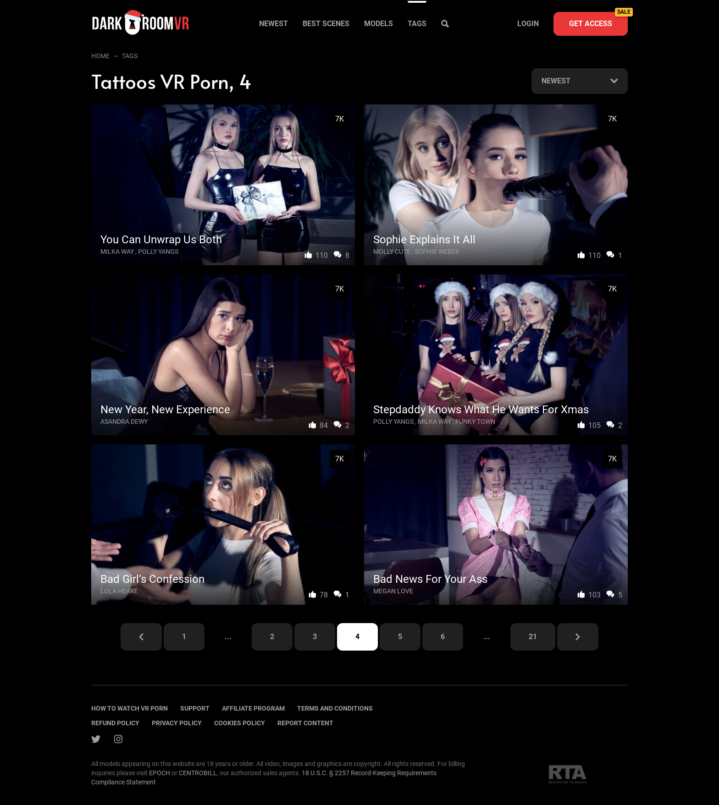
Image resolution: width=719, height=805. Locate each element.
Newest (273, 23)
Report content (305, 723)
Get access (598, 20)
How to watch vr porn (129, 708)
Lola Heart (119, 591)
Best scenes (326, 23)
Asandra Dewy (124, 421)
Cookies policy (239, 723)
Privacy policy (177, 723)
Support (195, 708)
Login (528, 23)
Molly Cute (391, 251)
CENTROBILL (198, 773)
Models (378, 23)
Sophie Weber (437, 251)
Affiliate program (253, 708)
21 (533, 636)
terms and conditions (335, 708)
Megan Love (393, 591)
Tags (417, 23)
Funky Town (475, 421)
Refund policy (115, 723)
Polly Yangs (158, 251)
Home (100, 56)
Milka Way (117, 251)
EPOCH (159, 773)
